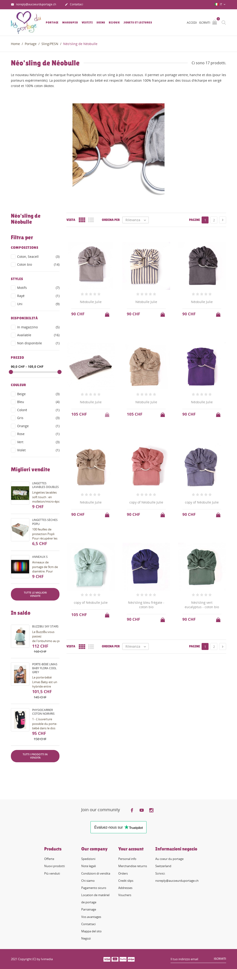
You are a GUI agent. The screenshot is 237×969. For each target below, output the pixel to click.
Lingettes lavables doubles (45, 485)
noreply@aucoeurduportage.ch (33, 4)
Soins (101, 22)
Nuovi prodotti (54, 866)
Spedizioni (88, 859)
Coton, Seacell (38, 256)
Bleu (38, 402)
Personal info (127, 859)
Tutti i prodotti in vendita (35, 756)
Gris (38, 418)
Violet (38, 450)
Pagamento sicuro (93, 888)
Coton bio (38, 264)
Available (38, 335)
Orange (38, 426)
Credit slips (125, 881)
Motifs (38, 287)
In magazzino (38, 327)
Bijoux (114, 22)
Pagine (194, 220)
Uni (38, 304)
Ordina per (111, 220)
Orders (123, 873)
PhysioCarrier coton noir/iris (43, 712)
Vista (70, 220)
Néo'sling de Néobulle (26, 219)
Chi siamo (88, 881)
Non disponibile (38, 343)
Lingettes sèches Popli (45, 522)
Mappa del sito (91, 931)
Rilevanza (136, 220)
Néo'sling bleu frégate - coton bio (146, 604)
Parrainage (88, 909)
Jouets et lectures (138, 22)
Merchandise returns (132, 866)
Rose (38, 434)
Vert (38, 442)
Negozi (86, 938)
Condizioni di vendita (95, 873)
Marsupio (70, 22)
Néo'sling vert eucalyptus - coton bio (202, 604)
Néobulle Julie (91, 302)
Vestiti (87, 22)
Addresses (125, 888)
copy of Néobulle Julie (146, 502)
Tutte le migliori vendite (35, 594)
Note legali (88, 866)
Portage (52, 22)
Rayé (38, 296)
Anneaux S (40, 557)
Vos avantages (91, 917)
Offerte (49, 859)
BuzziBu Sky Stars (45, 626)
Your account (130, 848)
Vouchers (124, 895)
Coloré (38, 410)
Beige (38, 394)
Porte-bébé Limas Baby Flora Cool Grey (44, 668)
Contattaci (74, 4)
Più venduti (52, 873)
